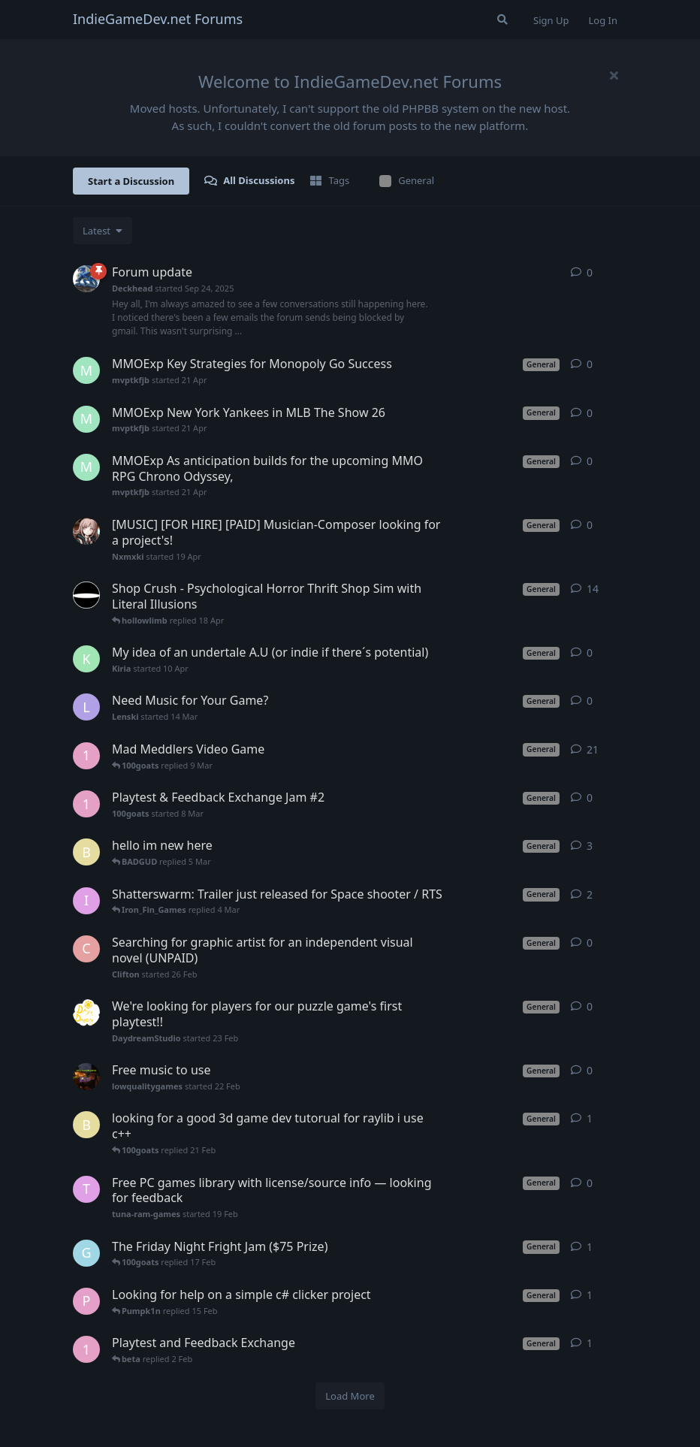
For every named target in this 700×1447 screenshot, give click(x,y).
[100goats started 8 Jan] (86, 1349)
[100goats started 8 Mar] (86, 803)
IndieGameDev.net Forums (158, 19)
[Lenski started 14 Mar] (86, 706)
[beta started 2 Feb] (86, 851)
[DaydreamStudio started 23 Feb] (86, 1012)
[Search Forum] (502, 19)
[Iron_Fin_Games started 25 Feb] (86, 900)
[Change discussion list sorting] (102, 230)
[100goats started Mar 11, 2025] (86, 755)
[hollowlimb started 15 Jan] (86, 595)
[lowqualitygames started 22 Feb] (86, 1076)
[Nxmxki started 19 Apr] (86, 531)
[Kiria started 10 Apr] (86, 658)
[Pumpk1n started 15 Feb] (86, 1301)
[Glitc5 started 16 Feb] (86, 1253)
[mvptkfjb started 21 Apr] (86, 370)
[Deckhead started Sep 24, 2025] (86, 278)
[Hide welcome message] (613, 75)
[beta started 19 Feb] (86, 1124)
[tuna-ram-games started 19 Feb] (86, 1189)
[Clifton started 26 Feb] (86, 948)
